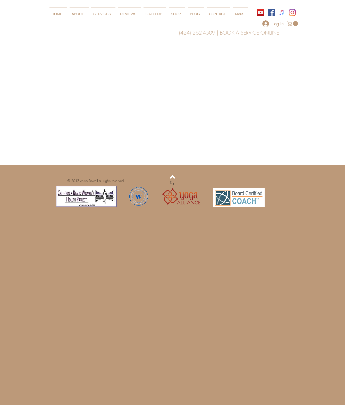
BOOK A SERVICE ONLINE (249, 32)
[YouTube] (260, 12)
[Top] (172, 183)
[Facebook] (271, 12)
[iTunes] (281, 12)
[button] (293, 23)
